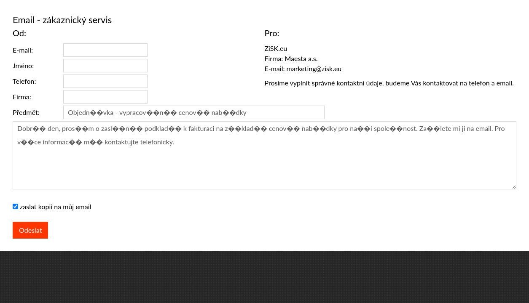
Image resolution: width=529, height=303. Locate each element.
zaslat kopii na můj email (55, 206)
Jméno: (23, 65)
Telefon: (24, 81)
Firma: (22, 97)
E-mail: (23, 50)
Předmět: (26, 112)
